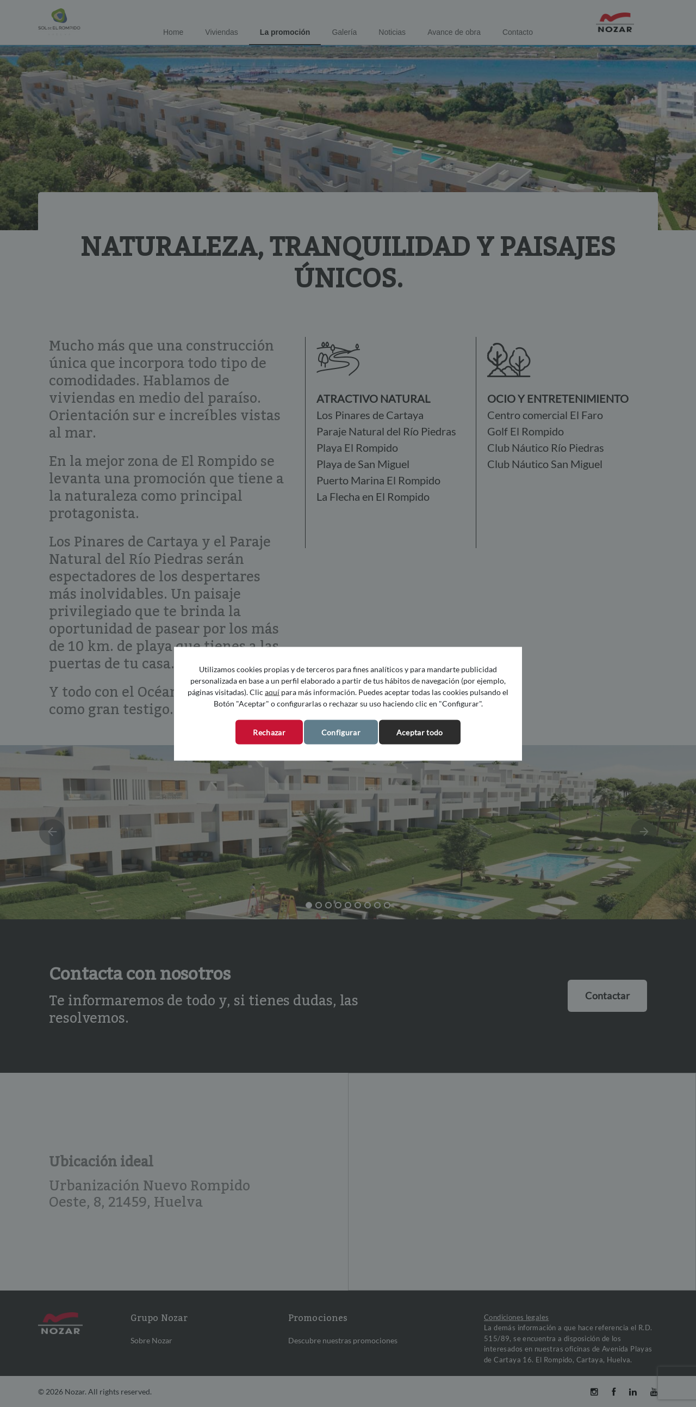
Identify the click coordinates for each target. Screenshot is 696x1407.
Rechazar (269, 731)
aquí (272, 691)
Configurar (341, 731)
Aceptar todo (419, 731)
